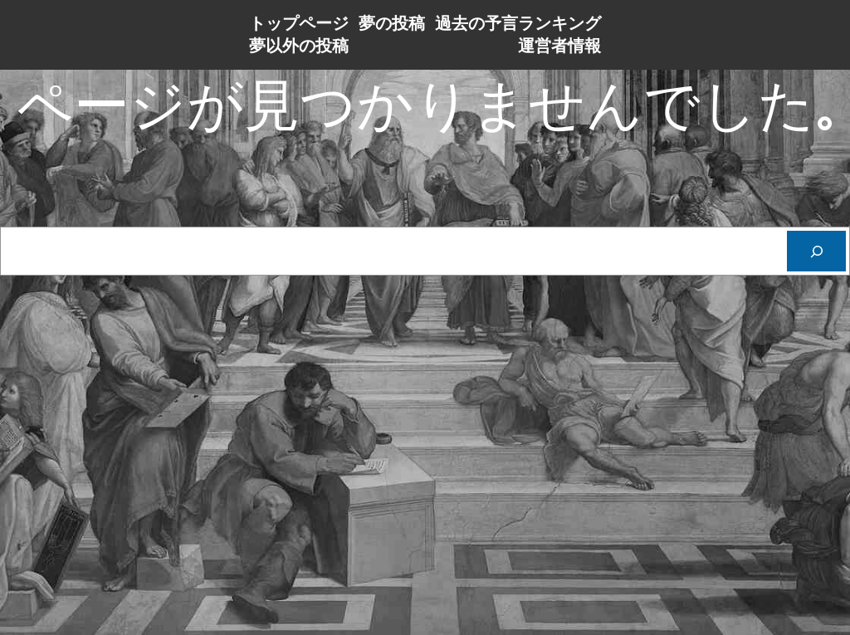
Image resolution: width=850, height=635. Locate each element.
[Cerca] (816, 251)
